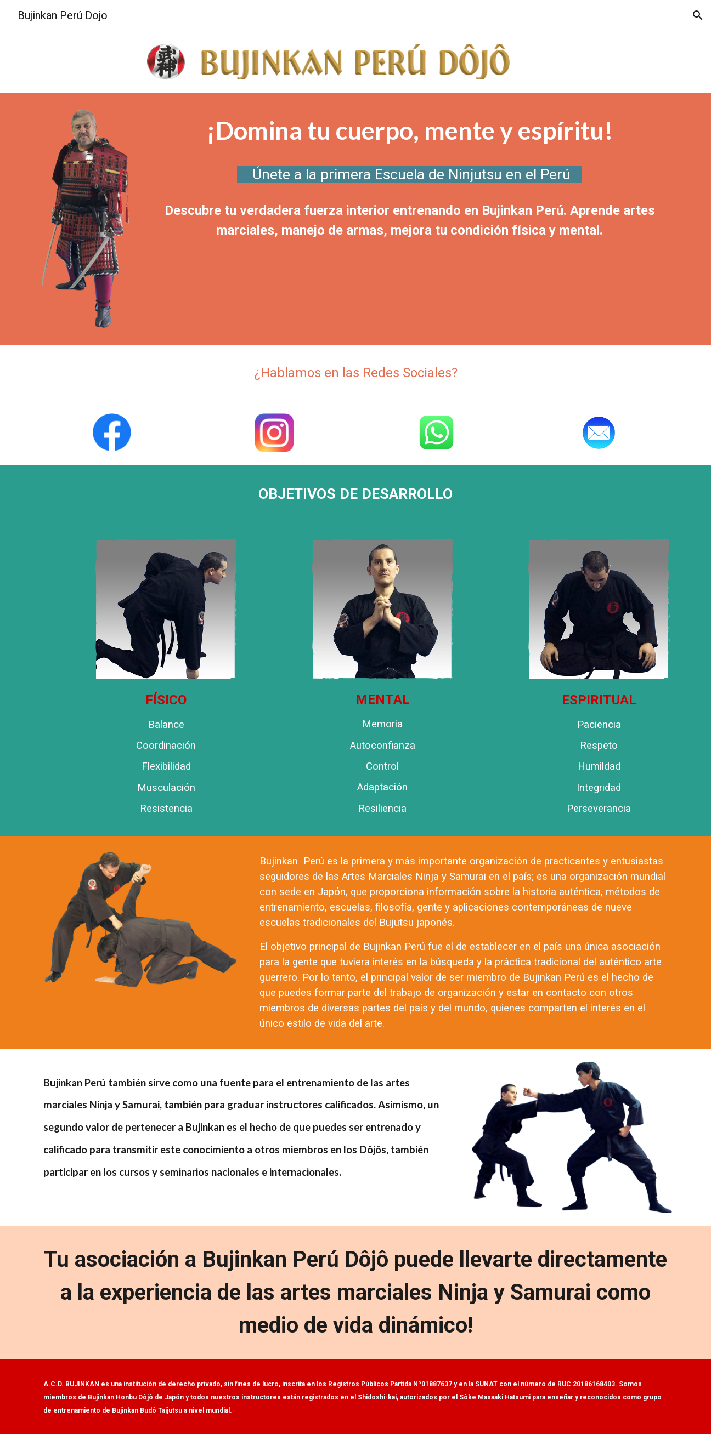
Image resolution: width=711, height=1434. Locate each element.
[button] (698, 15)
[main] (409, 131)
